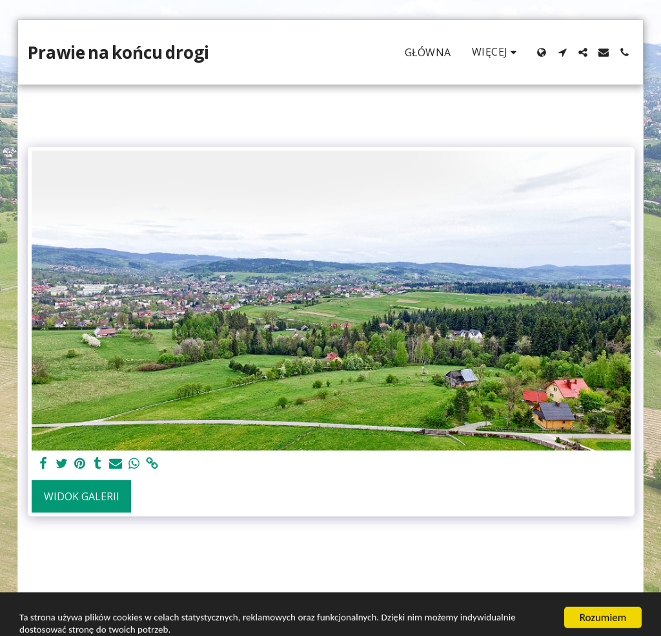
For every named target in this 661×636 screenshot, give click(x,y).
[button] (562, 52)
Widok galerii (81, 496)
